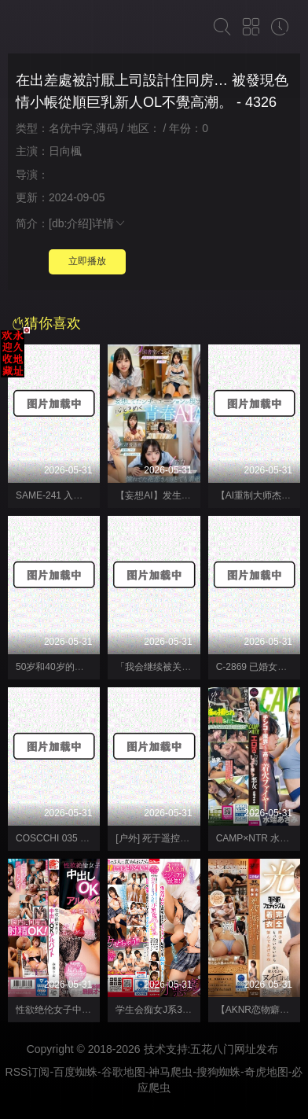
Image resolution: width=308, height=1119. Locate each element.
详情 (109, 223)
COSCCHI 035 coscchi (64, 838)
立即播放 (87, 261)
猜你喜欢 (46, 323)
